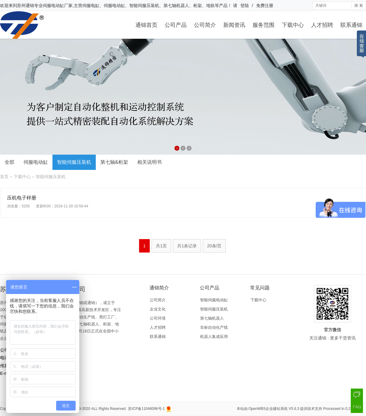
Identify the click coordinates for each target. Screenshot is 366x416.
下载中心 (293, 25)
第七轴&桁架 (114, 162)
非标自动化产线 (214, 327)
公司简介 (205, 25)
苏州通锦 (25, 5)
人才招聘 (322, 25)
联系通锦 (351, 25)
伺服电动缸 (35, 162)
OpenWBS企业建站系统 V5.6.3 (274, 409)
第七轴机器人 (212, 318)
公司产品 (176, 25)
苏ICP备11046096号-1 (146, 409)
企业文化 (158, 309)
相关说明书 (149, 162)
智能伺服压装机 (74, 162)
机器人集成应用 (214, 336)
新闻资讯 (234, 25)
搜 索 (358, 5)
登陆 (244, 5)
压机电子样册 (21, 197)
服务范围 (263, 25)
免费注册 (264, 5)
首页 (4, 176)
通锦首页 (146, 25)
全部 (9, 162)
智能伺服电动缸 (214, 300)
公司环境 (158, 318)
